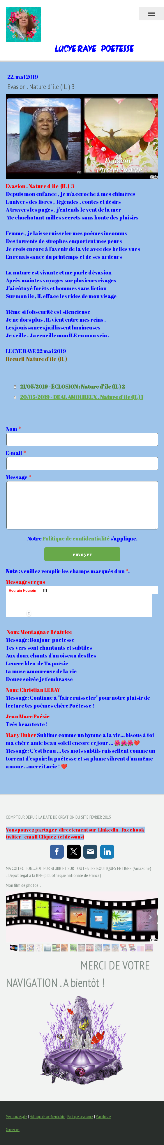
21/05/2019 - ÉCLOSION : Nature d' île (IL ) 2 (72, 386)
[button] (29, 613)
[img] (17, 605)
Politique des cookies (80, 1116)
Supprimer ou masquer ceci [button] (45, 590)
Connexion (13, 1129)
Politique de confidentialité (76, 538)
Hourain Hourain (22, 591)
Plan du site (103, 1116)
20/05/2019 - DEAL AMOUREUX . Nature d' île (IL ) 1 (81, 397)
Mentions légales (16, 1116)
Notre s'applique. (82, 538)
